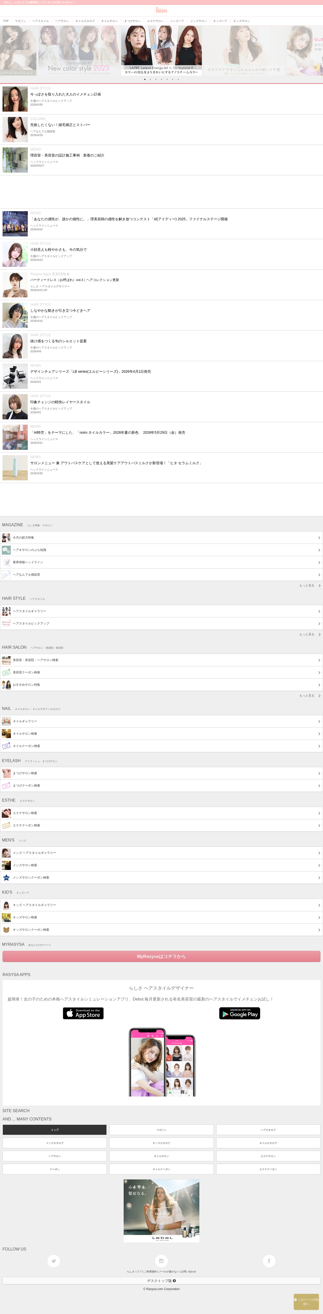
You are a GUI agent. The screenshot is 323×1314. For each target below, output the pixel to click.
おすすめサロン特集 (21, 685)
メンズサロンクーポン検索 (25, 877)
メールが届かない (169, 1271)
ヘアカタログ (268, 1130)
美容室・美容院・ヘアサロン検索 (30, 660)
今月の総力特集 (18, 537)
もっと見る (306, 585)
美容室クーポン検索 (21, 672)
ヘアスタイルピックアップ (25, 623)
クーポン (55, 1169)
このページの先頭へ (306, 1302)
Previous (4, 51)
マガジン (161, 1130)
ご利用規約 (150, 1271)
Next (318, 51)
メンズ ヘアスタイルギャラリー (29, 853)
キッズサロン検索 (19, 917)
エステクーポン (268, 1169)
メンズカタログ (55, 1143)
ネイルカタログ (268, 1143)
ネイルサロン (161, 1156)
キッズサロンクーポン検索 (25, 929)
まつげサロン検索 (19, 773)
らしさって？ (134, 1271)
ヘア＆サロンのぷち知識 (24, 550)
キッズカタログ (161, 1143)
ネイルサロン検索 (19, 733)
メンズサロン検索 (19, 865)
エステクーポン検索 (21, 825)
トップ (55, 1130)
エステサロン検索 (19, 813)
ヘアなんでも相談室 (21, 574)
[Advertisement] (153, 191)
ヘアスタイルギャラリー (24, 611)
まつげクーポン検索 (21, 785)
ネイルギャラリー (19, 721)
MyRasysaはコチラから (161, 956)
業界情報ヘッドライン (22, 562)
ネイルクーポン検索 (21, 745)
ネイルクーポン (161, 1169)
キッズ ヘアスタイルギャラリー (29, 905)
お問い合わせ (188, 1271)
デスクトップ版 (161, 1281)
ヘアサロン (54, 1156)
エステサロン (268, 1156)
